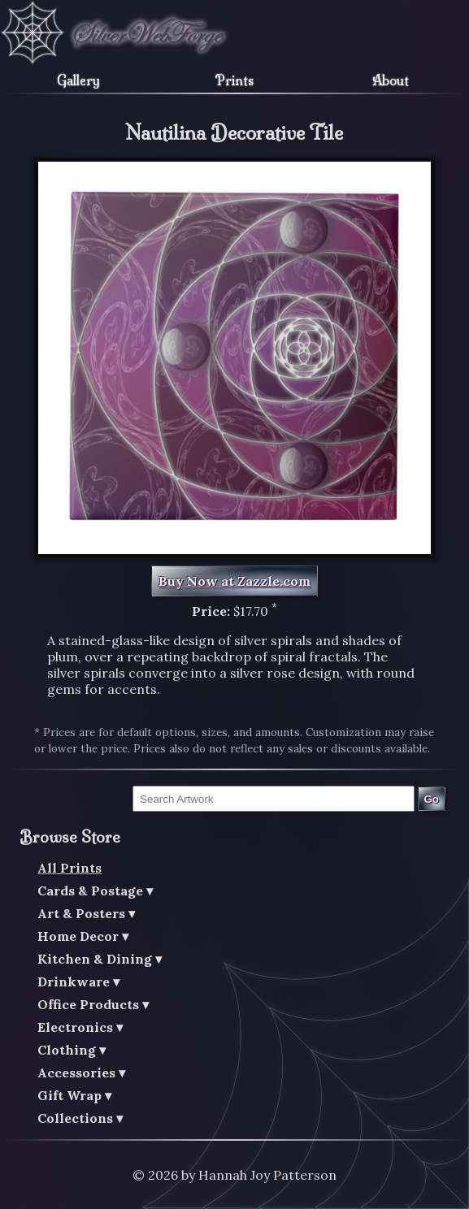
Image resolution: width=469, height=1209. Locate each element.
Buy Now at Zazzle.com (234, 581)
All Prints (69, 868)
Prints (234, 80)
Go (431, 799)
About (390, 80)
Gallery (78, 80)
